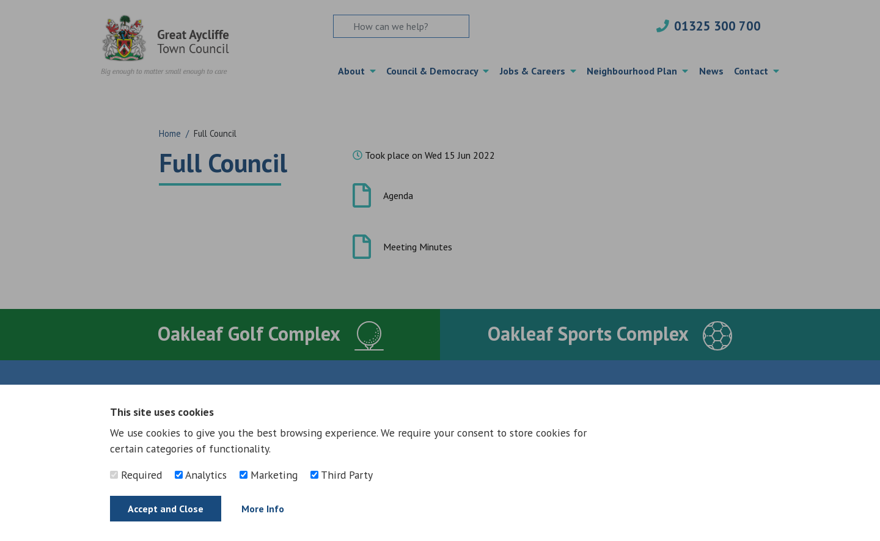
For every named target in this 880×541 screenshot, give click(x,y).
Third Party (341, 475)
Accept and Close (166, 509)
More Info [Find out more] (262, 509)
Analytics (201, 475)
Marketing (269, 475)
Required (136, 475)
